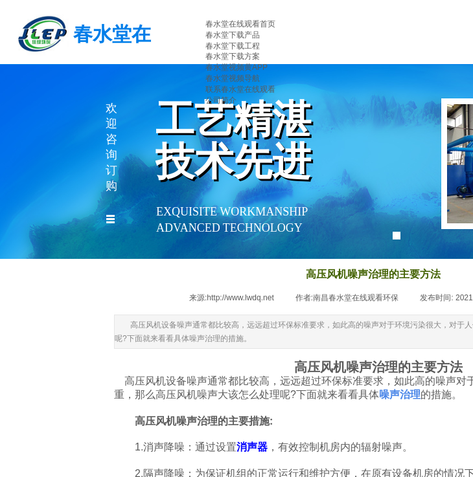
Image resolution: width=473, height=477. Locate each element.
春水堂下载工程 (232, 45)
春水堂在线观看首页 (240, 23)
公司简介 (220, 100)
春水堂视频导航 (232, 78)
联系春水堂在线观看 (240, 89)
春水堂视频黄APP (236, 67)
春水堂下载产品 (232, 34)
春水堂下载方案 (232, 56)
